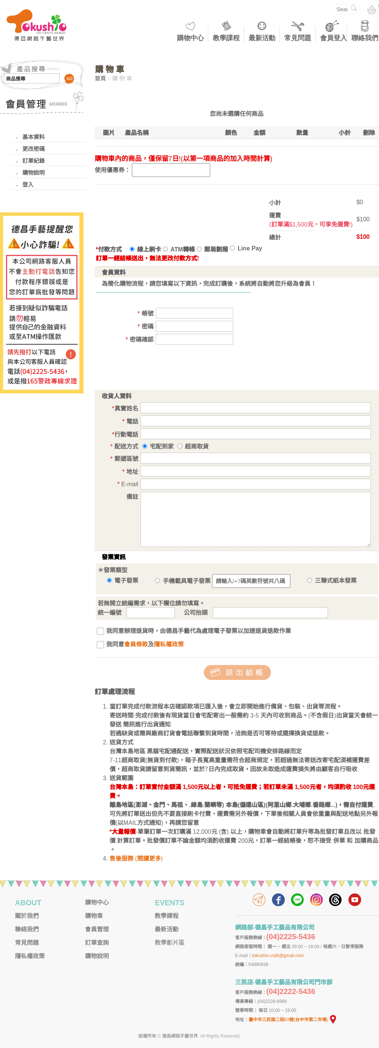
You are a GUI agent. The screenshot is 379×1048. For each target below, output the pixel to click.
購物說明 (33, 173)
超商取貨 (197, 446)
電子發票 (122, 580)
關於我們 (27, 916)
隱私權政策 (169, 644)
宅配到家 (162, 446)
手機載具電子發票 (182, 581)
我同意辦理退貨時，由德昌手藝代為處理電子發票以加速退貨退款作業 (198, 631)
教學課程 (226, 38)
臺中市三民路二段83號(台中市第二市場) (293, 1019)
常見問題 (297, 38)
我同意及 (145, 644)
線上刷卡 (145, 249)
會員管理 (97, 929)
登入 (28, 184)
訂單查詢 (97, 943)
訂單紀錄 (33, 161)
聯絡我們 (364, 38)
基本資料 (33, 137)
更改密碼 (33, 149)
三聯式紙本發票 (331, 580)
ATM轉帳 (179, 249)
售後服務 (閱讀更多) (136, 858)
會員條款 (136, 644)
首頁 (100, 78)
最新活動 (262, 38)
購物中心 (190, 38)
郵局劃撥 (212, 249)
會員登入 (333, 38)
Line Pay (246, 248)
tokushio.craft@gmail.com (278, 955)
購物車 (94, 916)
